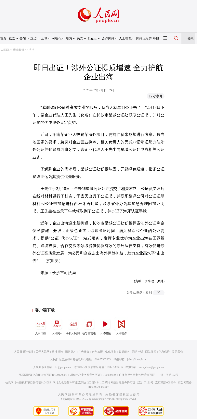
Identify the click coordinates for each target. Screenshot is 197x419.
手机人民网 (73, 326)
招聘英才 (70, 351)
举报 (156, 38)
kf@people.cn (63, 367)
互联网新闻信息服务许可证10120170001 (43, 374)
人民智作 (121, 326)
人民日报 (40, 326)
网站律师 (150, 351)
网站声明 (137, 351)
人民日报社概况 (23, 351)
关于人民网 (42, 351)
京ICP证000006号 (165, 382)
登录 (191, 38)
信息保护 (164, 351)
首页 (3, 38)
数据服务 (124, 351)
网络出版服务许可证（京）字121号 (132, 382)
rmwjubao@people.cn (151, 367)
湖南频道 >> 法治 (23, 49)
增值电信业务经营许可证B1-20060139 (93, 374)
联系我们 (177, 351)
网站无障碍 (144, 38)
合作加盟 (97, 351)
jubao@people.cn (137, 359)
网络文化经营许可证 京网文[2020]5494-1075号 (81, 382)
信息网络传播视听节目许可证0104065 (28, 382)
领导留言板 (89, 326)
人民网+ (57, 326)
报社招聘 (57, 351)
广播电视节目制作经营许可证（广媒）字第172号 (148, 374)
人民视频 (105, 326)
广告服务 (83, 351)
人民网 (5, 49)
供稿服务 (110, 351)
